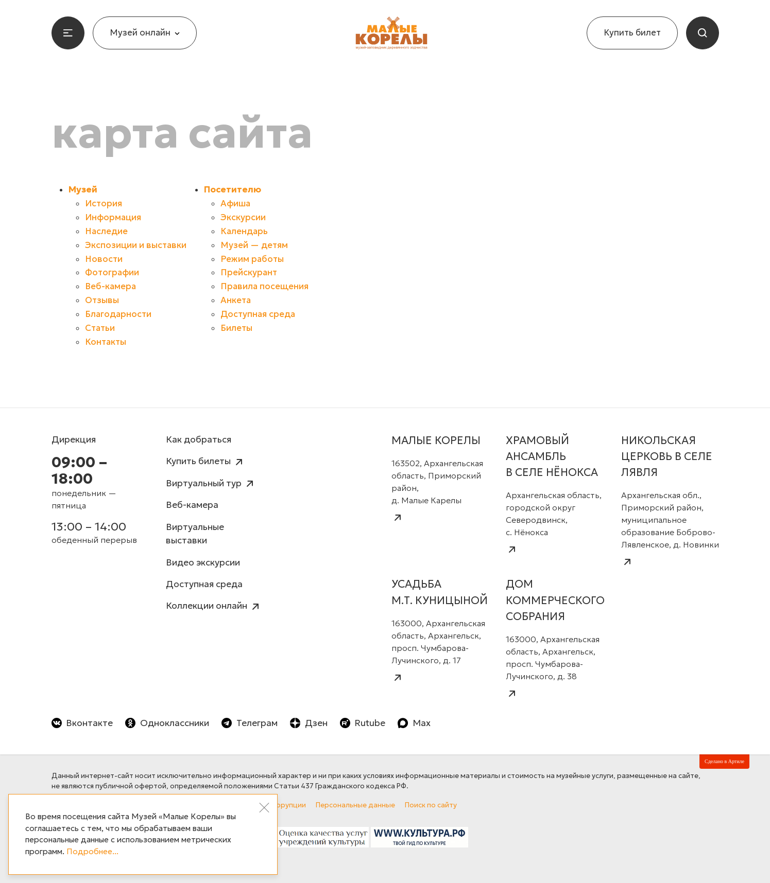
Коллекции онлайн (214, 606)
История (103, 203)
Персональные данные (355, 805)
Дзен (309, 723)
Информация (113, 217)
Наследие (106, 231)
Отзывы (102, 300)
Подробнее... (92, 851)
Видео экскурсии (203, 562)
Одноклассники (167, 723)
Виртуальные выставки (195, 533)
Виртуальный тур (211, 484)
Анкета (235, 300)
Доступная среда (257, 314)
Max (414, 723)
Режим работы (252, 259)
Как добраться (198, 439)
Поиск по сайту (431, 805)
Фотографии (112, 272)
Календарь (244, 231)
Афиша (235, 203)
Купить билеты (205, 461)
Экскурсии (243, 217)
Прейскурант (248, 272)
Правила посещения (264, 286)
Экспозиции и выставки (135, 245)
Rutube (363, 723)
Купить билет (632, 32)
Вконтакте (82, 723)
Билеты (236, 328)
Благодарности (118, 314)
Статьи (100, 328)
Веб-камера (110, 286)
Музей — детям (254, 245)
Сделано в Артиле (724, 761)
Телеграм (249, 723)
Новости (104, 259)
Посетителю (232, 189)
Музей (83, 189)
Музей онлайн (145, 32)
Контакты (105, 342)
